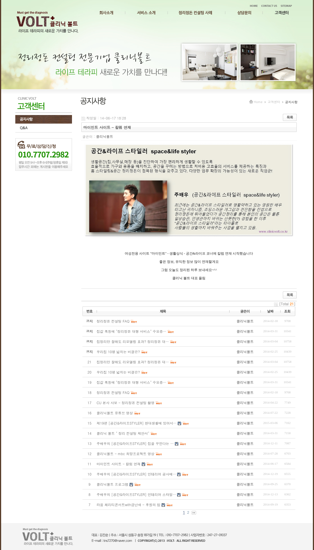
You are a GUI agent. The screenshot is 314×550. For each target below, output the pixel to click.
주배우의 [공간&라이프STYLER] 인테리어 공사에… (136, 474)
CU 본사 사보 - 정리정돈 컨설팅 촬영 (125, 402)
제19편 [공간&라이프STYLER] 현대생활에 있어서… (137, 423)
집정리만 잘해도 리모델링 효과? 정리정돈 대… (133, 361)
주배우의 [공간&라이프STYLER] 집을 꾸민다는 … (135, 443)
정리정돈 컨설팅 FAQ (113, 392)
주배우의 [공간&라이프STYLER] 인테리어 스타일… (136, 494)
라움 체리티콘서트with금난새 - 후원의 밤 (128, 504)
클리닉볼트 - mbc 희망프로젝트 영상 (125, 453)
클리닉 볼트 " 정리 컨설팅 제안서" (123, 433)
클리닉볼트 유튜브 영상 (115, 412)
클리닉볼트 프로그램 (112, 484)
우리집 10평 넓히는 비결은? (118, 372)
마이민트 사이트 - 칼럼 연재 (119, 463)
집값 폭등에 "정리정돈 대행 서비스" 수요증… (131, 382)
